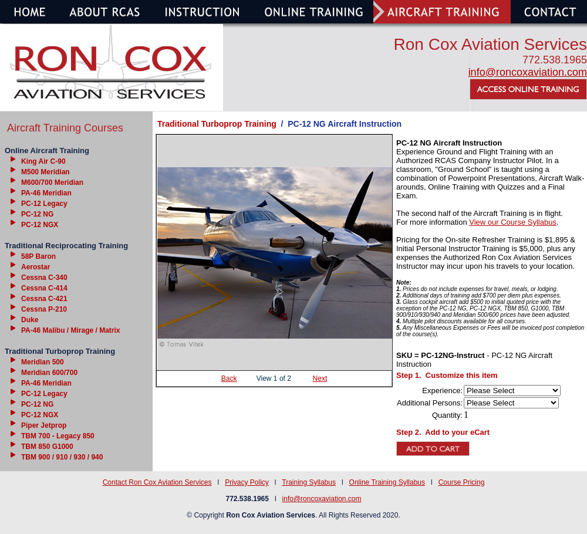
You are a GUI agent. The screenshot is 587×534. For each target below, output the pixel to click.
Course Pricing (461, 482)
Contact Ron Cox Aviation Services (157, 482)
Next (320, 378)
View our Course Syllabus (512, 222)
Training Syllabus (309, 482)
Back (229, 378)
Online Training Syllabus (387, 482)
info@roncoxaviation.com (527, 72)
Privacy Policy (247, 482)
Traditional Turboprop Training (216, 124)
